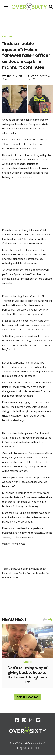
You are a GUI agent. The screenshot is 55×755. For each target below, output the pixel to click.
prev (44, 619)
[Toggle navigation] (6, 6)
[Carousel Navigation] (47, 619)
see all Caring (27, 697)
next (50, 619)
